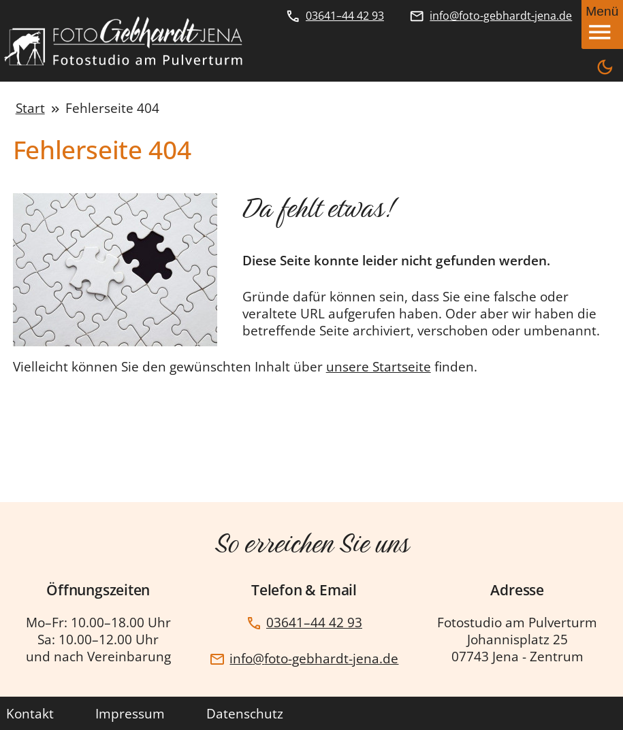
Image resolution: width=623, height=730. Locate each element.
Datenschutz (244, 713)
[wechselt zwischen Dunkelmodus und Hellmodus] (604, 68)
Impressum (130, 713)
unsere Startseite (378, 366)
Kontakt (30, 713)
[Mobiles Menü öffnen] (602, 24)
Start (30, 107)
